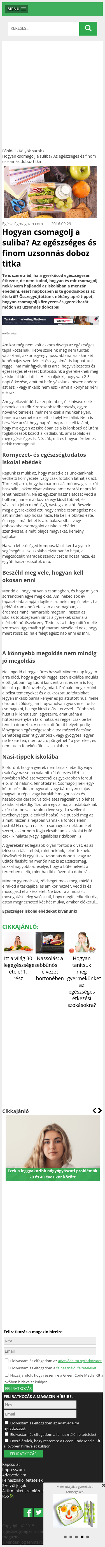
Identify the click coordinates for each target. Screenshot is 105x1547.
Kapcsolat (11, 1464)
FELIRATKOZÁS (23, 1453)
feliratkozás (18, 1388)
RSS (7, 1496)
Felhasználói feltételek (22, 1480)
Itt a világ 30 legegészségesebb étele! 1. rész (25, 965)
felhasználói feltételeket (76, 1367)
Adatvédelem (14, 1475)
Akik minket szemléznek (24, 1490)
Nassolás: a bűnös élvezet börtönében (50, 965)
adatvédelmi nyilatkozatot (80, 1360)
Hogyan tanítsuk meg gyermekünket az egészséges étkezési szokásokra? (84, 978)
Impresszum (13, 1469)
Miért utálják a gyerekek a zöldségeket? (75, 1506)
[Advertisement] (52, 93)
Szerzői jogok (14, 1485)
